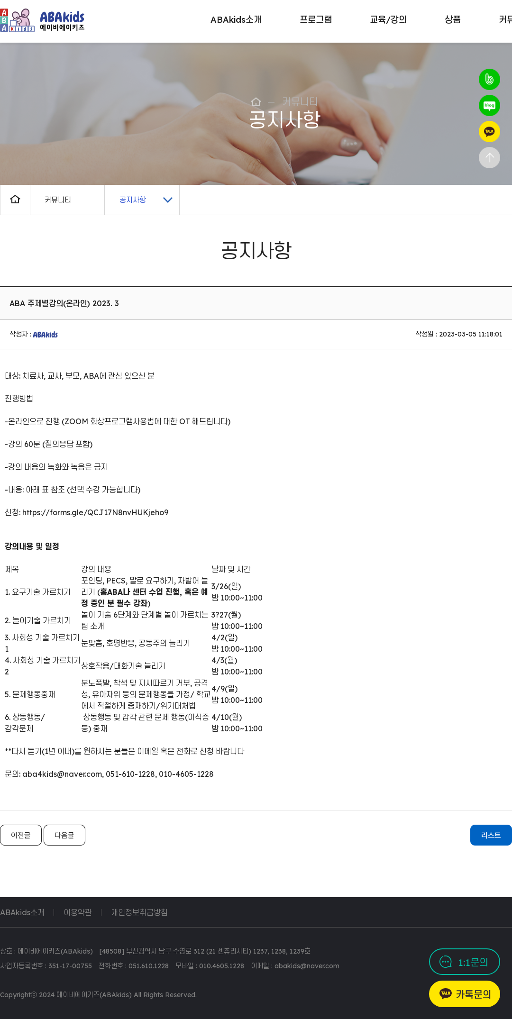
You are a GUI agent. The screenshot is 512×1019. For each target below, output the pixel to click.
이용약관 (78, 912)
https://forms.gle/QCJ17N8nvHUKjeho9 (95, 512)
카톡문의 (474, 995)
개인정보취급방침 (139, 912)
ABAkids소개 (22, 912)
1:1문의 (473, 962)
